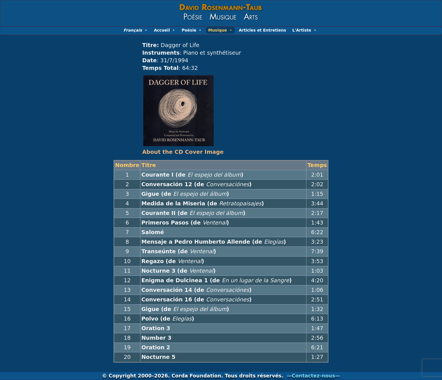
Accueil (165, 30)
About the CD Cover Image (183, 152)
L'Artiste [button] (304, 30)
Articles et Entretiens (262, 30)
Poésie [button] (192, 30)
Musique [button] (220, 30)
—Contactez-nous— (313, 376)
